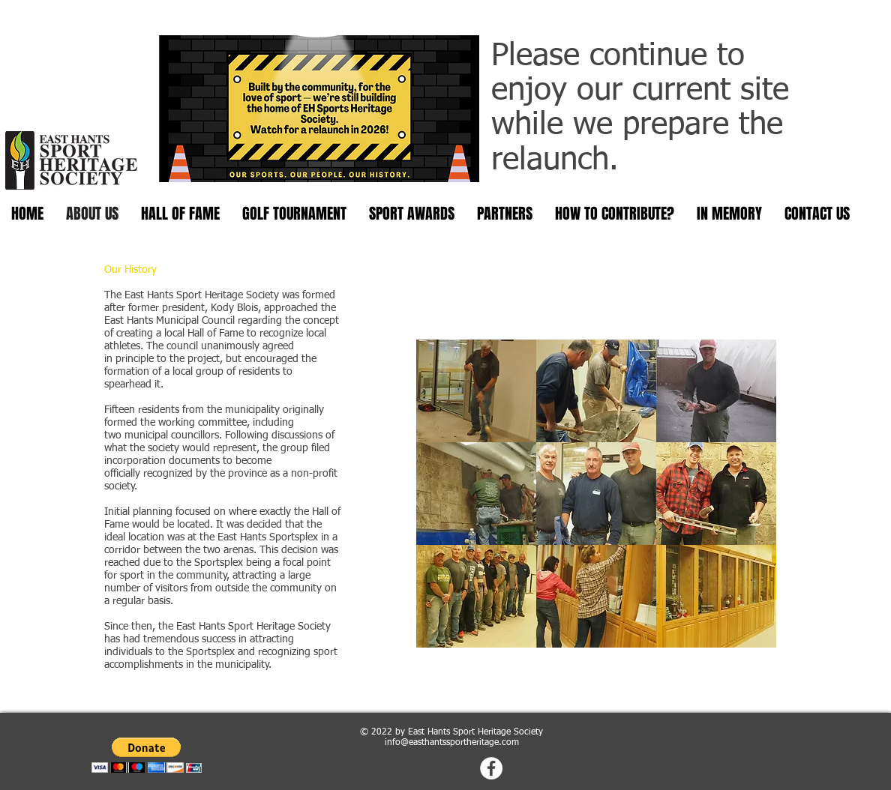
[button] (476, 391)
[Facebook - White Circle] (491, 768)
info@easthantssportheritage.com (452, 742)
